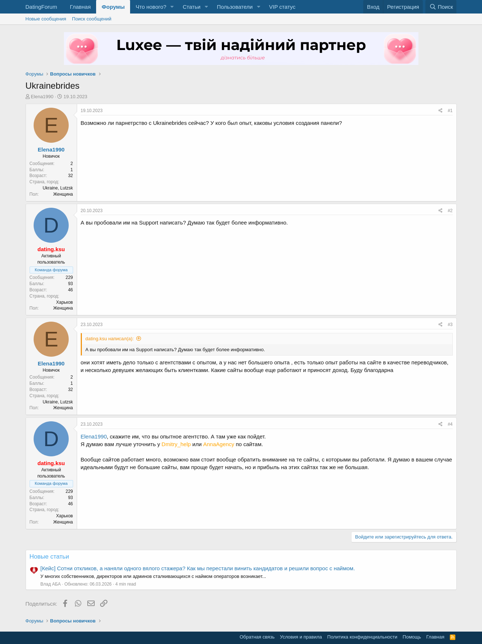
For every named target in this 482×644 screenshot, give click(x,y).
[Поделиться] (440, 111)
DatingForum (41, 7)
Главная (80, 7)
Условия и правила (301, 637)
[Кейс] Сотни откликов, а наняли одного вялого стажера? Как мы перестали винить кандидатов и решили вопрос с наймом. (198, 568)
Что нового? (151, 7)
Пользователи (235, 7)
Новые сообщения (46, 19)
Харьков (64, 302)
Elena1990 (42, 96)
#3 (450, 324)
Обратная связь (257, 637)
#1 (450, 110)
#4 (450, 424)
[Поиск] (440, 7)
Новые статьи (49, 556)
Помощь (412, 637)
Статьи (192, 7)
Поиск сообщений (91, 19)
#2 (450, 210)
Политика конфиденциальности (362, 637)
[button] (172, 7)
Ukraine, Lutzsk (58, 188)
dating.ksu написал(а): (110, 338)
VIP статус (282, 7)
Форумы (113, 7)
